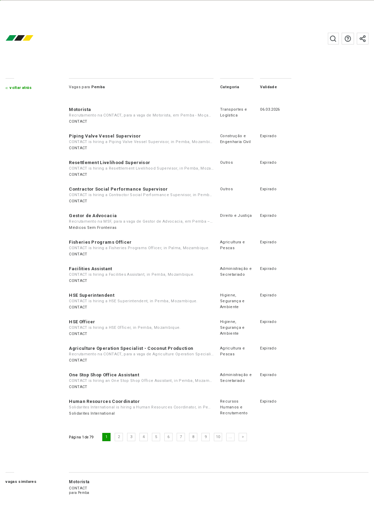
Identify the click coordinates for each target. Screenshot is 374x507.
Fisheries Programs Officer (100, 242)
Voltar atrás (21, 87)
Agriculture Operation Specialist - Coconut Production (131, 348)
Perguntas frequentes (348, 38)
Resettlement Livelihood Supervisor (109, 162)
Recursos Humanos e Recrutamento (234, 407)
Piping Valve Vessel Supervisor (105, 136)
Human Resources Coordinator (104, 401)
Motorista (80, 109)
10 (218, 437)
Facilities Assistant (90, 268)
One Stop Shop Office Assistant (104, 374)
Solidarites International (92, 413)
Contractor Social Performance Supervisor (118, 189)
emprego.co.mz (30, 38)
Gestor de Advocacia (93, 215)
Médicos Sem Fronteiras (92, 227)
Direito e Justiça (236, 215)
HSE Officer (82, 321)
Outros (226, 162)
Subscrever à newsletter (362, 38)
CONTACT (78, 121)
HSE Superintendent (91, 295)
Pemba (84, 493)
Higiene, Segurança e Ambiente (232, 301)
